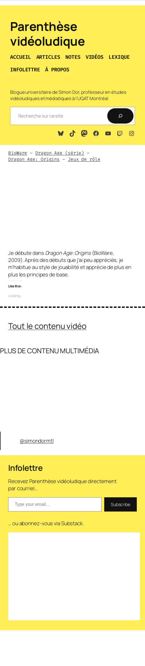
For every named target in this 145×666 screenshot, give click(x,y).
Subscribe (120, 504)
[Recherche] (120, 116)
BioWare (17, 153)
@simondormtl (37, 440)
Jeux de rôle (84, 159)
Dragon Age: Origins (34, 159)
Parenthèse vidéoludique (47, 33)
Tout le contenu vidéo (47, 325)
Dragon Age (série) (59, 153)
